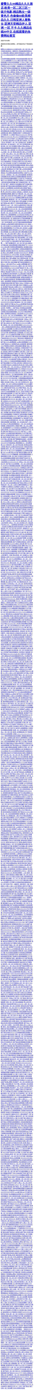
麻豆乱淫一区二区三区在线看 (19, 1059)
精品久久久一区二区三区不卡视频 (11, 380)
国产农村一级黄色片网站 (15, 1306)
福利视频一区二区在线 (17, 422)
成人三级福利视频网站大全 (18, 517)
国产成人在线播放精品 (15, 1108)
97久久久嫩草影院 (8, 1285)
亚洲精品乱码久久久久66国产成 (14, 802)
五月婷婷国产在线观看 (17, 665)
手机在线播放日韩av (10, 604)
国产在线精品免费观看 (17, 905)
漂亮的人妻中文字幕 (23, 886)
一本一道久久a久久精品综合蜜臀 (14, 1342)
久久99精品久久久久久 (8, 89)
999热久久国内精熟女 (12, 1112)
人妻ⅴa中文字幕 (9, 336)
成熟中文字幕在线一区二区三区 (22, 194)
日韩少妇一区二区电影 (8, 150)
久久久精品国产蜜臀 (19, 538)
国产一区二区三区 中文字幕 (16, 1156)
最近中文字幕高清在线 (14, 753)
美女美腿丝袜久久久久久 (24, 123)
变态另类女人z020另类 (19, 561)
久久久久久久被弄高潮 (25, 604)
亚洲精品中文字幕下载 (14, 169)
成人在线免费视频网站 (25, 1129)
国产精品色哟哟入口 (25, 966)
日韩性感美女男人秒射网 (19, 1209)
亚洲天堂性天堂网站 (16, 127)
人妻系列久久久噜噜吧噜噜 (11, 1110)
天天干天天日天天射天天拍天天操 (21, 973)
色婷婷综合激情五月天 (18, 975)
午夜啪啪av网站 (11, 1274)
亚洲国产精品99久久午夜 (11, 911)
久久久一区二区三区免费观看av (13, 315)
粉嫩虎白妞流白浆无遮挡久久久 (14, 386)
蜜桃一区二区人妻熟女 (8, 72)
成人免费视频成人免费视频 (9, 355)
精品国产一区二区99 (16, 1087)
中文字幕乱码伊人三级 (10, 1118)
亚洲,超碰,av (10, 408)
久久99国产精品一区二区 (24, 388)
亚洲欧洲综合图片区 (23, 844)
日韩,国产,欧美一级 (13, 100)
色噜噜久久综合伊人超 (14, 1211)
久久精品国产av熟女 (24, 648)
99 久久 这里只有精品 (23, 391)
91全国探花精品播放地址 (14, 433)
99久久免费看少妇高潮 (11, 994)
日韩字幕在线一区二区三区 (11, 987)
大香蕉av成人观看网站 (20, 441)
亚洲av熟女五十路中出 (16, 289)
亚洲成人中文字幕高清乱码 (21, 819)
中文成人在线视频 (25, 156)
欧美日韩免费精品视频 (13, 277)
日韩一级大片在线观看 (24, 148)
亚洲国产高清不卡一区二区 (18, 540)
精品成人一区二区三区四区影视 (20, 144)
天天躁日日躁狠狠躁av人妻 (20, 968)
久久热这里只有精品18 (23, 150)
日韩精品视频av (17, 1236)
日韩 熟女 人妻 (27, 83)
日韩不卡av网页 (21, 1095)
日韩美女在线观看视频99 (19, 644)
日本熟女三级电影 (24, 355)
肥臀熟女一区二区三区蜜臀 (18, 1297)
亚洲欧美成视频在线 (23, 1055)
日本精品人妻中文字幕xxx (11, 671)
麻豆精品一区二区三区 (8, 1093)
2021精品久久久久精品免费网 (17, 1302)
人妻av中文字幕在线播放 (23, 816)
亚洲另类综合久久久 (20, 224)
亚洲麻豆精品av (14, 1293)
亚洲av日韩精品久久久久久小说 (14, 922)
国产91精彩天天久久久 (13, 1261)
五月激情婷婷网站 (17, 374)
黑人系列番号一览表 (18, 928)
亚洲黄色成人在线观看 (16, 332)
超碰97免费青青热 (21, 599)
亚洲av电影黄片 (19, 743)
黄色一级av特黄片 (23, 93)
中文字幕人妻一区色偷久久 (21, 481)
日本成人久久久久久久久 (19, 129)
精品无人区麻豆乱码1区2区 (16, 365)
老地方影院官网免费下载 (24, 1013)
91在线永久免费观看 (20, 427)
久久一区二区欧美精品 (8, 1070)
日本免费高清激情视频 (23, 1321)
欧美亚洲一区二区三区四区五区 (22, 650)
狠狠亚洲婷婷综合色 (16, 1124)
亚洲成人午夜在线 (19, 568)
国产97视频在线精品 (19, 542)
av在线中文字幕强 (17, 260)
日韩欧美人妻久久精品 (22, 1352)
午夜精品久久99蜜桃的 (8, 776)
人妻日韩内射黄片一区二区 (21, 1281)
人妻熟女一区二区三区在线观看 (16, 175)
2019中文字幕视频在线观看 (11, 466)
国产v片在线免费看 (21, 310)
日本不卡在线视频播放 (8, 391)
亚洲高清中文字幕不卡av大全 (15, 1365)
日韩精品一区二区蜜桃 (8, 70)
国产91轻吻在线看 (24, 401)
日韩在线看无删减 (21, 203)
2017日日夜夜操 (23, 757)
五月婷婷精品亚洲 (17, 159)
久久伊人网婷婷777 (20, 817)
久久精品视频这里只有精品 (16, 1080)
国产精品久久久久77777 (14, 1373)
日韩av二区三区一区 (19, 106)
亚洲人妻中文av (26, 291)
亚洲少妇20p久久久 (13, 707)
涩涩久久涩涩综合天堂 (15, 97)
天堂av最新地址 (21, 776)
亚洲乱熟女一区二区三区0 (9, 1008)
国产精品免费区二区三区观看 (21, 564)
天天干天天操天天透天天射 (14, 876)
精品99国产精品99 (8, 1232)
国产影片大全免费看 (26, 87)
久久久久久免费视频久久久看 (13, 680)
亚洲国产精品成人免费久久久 (12, 287)
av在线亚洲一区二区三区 (21, 157)
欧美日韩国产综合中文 (23, 458)
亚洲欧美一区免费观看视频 (9, 810)
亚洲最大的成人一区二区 (12, 515)
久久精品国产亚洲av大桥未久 (18, 359)
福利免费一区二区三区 (8, 688)
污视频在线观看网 (13, 962)
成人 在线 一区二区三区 (17, 1289)
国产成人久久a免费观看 (8, 342)
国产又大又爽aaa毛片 (12, 87)
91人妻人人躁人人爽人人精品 (22, 1074)
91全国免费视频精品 (10, 370)
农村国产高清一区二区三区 (23, 1038)
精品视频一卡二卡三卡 (13, 878)
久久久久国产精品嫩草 (11, 376)
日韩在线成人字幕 (19, 513)
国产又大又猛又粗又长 (18, 488)
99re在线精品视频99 (12, 952)
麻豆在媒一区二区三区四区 (18, 563)
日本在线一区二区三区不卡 (9, 1015)
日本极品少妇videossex (25, 1091)
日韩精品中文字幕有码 (11, 585)
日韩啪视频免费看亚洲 (25, 378)
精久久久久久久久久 (23, 1169)
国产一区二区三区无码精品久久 (11, 625)
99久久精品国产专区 (19, 1173)
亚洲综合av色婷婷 (23, 1044)
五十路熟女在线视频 (20, 1146)
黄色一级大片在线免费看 (11, 249)
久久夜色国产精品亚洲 (14, 1019)
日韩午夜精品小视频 (12, 874)
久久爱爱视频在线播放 (19, 658)
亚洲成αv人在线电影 (7, 310)
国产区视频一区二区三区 (9, 500)
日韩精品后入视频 (13, 78)
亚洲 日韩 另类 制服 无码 (14, 285)
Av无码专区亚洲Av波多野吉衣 (18, 642)
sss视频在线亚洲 (9, 327)
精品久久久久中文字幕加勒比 (19, 1221)
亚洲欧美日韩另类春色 (10, 273)
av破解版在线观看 (6, 606)
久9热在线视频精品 (13, 424)
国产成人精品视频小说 (19, 893)
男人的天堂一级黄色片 (21, 528)
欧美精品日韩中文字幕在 (21, 108)
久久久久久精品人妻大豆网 (18, 557)
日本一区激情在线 (13, 1160)
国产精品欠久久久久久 (13, 431)
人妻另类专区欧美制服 (8, 182)
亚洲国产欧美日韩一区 (17, 131)
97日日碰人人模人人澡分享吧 (23, 1068)
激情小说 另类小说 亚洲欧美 (23, 353)
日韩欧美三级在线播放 (20, 414)
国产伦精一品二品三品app (18, 850)
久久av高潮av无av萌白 (10, 114)
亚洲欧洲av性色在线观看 (16, 1190)
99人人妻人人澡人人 (23, 117)
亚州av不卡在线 (24, 321)
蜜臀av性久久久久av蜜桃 (9, 787)
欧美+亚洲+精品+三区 (16, 1021)
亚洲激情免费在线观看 (23, 279)
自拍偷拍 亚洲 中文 (12, 251)
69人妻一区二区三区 (25, 389)
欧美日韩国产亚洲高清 (19, 412)
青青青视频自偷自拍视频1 (13, 736)
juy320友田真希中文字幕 (16, 806)
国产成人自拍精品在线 (15, 720)
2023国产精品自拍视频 (14, 1327)
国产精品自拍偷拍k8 (15, 1238)
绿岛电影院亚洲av (6, 956)
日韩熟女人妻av (25, 1240)
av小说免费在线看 (26, 1245)
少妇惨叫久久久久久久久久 (10, 467)
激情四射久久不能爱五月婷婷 (12, 1312)
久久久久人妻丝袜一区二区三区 (19, 1179)
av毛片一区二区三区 (15, 760)
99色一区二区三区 (27, 774)
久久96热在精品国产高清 (17, 429)
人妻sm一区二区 (27, 397)
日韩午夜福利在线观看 (17, 1135)
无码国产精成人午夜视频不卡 (22, 1067)
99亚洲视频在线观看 (24, 941)
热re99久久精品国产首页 (19, 779)
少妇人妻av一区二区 (12, 154)
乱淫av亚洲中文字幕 (7, 1146)
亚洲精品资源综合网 (7, 504)
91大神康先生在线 (19, 796)
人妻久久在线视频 (6, 329)
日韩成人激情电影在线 (17, 758)
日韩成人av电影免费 (7, 224)
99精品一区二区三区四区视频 (12, 325)
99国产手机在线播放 (18, 1177)
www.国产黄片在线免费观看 (20, 357)
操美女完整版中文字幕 (10, 941)
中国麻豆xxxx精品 (10, 694)
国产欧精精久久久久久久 (18, 1337)
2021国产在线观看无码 (16, 477)
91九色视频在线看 (21, 1285)
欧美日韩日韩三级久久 (25, 863)
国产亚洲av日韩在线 (7, 1184)
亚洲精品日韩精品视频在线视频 (22, 281)
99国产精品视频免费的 (19, 1057)
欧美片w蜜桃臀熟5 (22, 728)
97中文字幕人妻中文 (24, 553)
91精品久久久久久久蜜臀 (15, 783)
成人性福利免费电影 (25, 1160)
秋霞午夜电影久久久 (15, 230)
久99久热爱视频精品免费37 (13, 620)
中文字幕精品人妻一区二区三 (19, 983)
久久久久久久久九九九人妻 (18, 317)
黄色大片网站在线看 (15, 781)
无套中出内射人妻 (16, 534)
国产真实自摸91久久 (21, 888)
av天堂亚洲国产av (25, 1251)
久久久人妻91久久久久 (24, 1384)
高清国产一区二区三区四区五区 (16, 142)
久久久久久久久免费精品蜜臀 (15, 197)
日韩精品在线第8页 (9, 279)
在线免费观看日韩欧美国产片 (18, 245)
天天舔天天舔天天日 (18, 161)
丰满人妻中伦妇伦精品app (21, 682)
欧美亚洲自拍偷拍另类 (10, 553)
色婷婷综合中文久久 (18, 1137)
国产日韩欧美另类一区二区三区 (19, 479)
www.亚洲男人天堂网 (11, 180)
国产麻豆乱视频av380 (17, 167)
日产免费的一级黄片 (18, 667)
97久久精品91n (8, 1226)
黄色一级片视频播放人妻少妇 (12, 1027)
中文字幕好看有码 (10, 1055)
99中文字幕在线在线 (9, 1348)
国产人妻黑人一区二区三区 (11, 521)
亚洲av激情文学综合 (18, 473)
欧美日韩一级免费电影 (21, 1101)
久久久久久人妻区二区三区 (18, 266)
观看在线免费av (13, 669)
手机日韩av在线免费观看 (15, 713)
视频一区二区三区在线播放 (9, 1011)
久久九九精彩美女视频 (13, 334)
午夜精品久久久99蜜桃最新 (9, 1000)
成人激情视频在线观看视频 (9, 1076)
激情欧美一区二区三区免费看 (18, 199)
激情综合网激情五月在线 (9, 235)
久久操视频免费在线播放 (22, 1032)
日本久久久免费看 (21, 494)
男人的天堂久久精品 (9, 192)
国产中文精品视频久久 (25, 793)
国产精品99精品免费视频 (14, 186)
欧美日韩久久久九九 (15, 612)
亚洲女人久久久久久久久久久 (16, 989)
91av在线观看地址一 (11, 1228)
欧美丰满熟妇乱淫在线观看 (23, 207)
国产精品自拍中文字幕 (23, 1276)
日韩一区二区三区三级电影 (23, 1266)
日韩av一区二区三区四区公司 (19, 382)
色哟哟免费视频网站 (16, 247)
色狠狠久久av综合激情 (25, 180)
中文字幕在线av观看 (25, 880)
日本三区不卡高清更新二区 (11, 711)
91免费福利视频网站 (13, 1245)
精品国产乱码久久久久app (14, 272)
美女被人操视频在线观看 (12, 296)
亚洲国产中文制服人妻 (23, 102)
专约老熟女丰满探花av (20, 606)
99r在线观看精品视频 (12, 505)
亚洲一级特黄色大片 (16, 836)
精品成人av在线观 (20, 930)
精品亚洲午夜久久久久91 (9, 64)
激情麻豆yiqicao (8, 903)
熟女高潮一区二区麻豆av (21, 555)
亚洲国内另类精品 (10, 313)
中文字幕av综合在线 (16, 861)
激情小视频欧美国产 (15, 133)
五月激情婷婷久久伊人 (17, 530)
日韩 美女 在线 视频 (10, 262)
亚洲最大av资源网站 (7, 865)
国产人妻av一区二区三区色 (22, 233)
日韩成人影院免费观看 (11, 1382)
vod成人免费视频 (21, 264)
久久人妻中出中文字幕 (21, 121)
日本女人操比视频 (14, 840)
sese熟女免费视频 (22, 342)
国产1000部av (22, 370)
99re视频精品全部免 (22, 125)
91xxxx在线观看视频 (13, 291)
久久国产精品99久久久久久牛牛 (19, 1377)
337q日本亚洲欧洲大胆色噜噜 (22, 808)
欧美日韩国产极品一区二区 (18, 91)
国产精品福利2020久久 (16, 977)
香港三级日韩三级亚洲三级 (18, 595)
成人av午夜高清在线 (16, 319)
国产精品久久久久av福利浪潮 (17, 1204)
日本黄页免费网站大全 (16, 749)
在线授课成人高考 (8, 1145)
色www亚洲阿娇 (21, 304)
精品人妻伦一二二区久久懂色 (21, 1148)
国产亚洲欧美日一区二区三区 (15, 243)
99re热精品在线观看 (17, 637)
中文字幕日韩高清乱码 (17, 639)
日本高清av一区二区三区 (15, 583)
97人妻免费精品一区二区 (19, 559)
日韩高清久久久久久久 (21, 593)
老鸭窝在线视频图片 (25, 855)
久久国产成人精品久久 (20, 393)
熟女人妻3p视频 (21, 201)
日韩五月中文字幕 (25, 572)
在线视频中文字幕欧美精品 (20, 298)
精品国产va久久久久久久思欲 (10, 576)
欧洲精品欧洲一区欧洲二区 (18, 631)
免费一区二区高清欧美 (20, 730)
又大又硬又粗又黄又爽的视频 (18, 232)
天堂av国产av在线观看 (14, 722)
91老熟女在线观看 (17, 384)
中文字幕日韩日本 (11, 1350)
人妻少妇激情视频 (6, 513)
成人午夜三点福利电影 (8, 869)
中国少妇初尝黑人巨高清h (24, 460)
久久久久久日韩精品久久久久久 (20, 492)
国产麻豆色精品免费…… (24, 70)
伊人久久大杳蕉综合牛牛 (21, 136)
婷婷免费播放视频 (25, 454)
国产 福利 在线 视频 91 (17, 1139)
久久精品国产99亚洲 (24, 273)
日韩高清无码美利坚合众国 (20, 1344)
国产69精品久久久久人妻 (11, 321)
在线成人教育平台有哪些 (19, 275)
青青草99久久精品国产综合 (14, 614)
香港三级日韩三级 (18, 152)
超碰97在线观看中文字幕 (22, 1253)
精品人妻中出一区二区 (16, 270)
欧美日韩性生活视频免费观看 (16, 176)
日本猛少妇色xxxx (13, 764)
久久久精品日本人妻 (19, 211)
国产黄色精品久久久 (24, 114)
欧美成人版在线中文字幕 (11, 140)
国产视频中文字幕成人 (20, 74)
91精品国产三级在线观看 (11, 498)
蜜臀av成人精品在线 (14, 918)
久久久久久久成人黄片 (14, 1243)
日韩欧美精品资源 (6, 283)
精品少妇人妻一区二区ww (14, 171)
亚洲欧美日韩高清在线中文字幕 (17, 526)
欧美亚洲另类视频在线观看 (16, 165)
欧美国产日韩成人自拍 (23, 509)
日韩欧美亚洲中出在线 (11, 1251)
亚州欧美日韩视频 (6, 85)
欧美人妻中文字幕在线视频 (13, 83)
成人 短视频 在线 (6, 412)
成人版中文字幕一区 (12, 582)
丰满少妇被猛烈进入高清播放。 (13, 1329)
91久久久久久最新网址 (10, 551)
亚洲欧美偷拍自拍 (20, 1048)
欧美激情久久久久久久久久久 (16, 1291)
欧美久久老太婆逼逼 (15, 1141)
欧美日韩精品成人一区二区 (23, 867)
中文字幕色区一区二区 (23, 1093)
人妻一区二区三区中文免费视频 (20, 1367)
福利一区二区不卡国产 (8, 589)
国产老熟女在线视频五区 (12, 68)
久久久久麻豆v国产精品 (19, 60)
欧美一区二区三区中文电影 (23, 511)
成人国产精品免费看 (7, 817)
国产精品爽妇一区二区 (21, 903)
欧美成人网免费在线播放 (23, 327)
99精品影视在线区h (18, 932)
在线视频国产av (18, 418)
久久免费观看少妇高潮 (11, 188)
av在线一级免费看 (11, 549)
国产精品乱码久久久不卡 (11, 709)
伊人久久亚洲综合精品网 (17, 751)
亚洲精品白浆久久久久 (8, 399)
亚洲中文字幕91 (21, 1219)
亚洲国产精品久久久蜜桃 (18, 300)
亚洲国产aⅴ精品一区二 (21, 486)
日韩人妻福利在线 (10, 909)
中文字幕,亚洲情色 (12, 1010)
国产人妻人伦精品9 (19, 85)
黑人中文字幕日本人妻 (13, 698)
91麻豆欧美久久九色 (7, 926)
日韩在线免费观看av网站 (18, 1318)
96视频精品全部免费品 (19, 330)
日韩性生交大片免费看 (22, 1205)
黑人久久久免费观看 (15, 450)
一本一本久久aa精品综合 (18, 205)
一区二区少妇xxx (15, 367)
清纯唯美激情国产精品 (10, 793)
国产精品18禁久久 (17, 195)
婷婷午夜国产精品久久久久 (11, 437)
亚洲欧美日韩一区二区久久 (11, 1078)
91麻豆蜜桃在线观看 (16, 618)
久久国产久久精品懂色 (19, 163)
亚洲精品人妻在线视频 (16, 490)
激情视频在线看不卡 (13, 369)
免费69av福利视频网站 (10, 679)
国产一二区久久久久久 (23, 1247)
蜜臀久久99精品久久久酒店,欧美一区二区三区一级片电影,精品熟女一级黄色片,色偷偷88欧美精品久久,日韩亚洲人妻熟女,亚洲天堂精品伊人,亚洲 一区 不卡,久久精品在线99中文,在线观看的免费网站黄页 (17, 19)
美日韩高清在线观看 (7, 407)
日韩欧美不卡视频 (26, 437)
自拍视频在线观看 (14, 519)
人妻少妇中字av (11, 264)
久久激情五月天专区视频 (18, 471)
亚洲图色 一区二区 (13, 1375)
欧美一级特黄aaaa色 (14, 410)
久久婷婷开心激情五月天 (11, 1114)
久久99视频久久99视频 (25, 1350)
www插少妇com (11, 452)
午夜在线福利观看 (21, 59)
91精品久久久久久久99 (10, 401)
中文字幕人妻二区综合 (20, 228)
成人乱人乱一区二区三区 (12, 755)
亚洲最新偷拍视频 (15, 939)
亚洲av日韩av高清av (23, 146)
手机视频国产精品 (13, 1200)
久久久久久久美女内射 (24, 340)
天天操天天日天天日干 (21, 253)
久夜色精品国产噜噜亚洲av (11, 935)
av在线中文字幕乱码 (22, 827)
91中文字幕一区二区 (9, 772)
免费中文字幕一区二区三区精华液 (16, 536)
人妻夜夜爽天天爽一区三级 (20, 1181)
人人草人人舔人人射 (25, 62)
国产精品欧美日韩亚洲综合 (21, 1046)
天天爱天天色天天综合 (20, 329)
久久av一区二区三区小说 (22, 1184)
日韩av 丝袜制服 (6, 1131)
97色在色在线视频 (13, 62)
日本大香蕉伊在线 (22, 258)
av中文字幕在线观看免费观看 (22, 222)
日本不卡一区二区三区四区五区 (14, 1198)
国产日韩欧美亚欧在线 (14, 469)
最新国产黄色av (6, 975)
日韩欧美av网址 (19, 566)
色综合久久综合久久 (9, 1384)
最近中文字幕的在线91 (8, 1247)
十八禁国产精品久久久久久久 (18, 135)
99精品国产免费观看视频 (15, 663)
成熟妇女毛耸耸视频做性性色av (14, 656)
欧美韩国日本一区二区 (16, 420)
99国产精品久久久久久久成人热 (16, 532)
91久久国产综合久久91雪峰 (12, 1152)
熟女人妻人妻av (19, 407)
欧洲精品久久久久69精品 (14, 1339)
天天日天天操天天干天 (16, 372)
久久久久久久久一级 (12, 572)
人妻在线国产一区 (25, 1114)
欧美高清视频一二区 (19, 873)
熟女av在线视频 (15, 1158)
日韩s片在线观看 (22, 787)
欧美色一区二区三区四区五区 (12, 964)
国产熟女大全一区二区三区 (18, 981)
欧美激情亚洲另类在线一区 (18, 1234)
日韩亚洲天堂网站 (23, 1278)
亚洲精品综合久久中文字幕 (17, 838)
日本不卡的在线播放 (18, 641)
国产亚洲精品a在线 (15, 545)
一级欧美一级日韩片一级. (21, 884)
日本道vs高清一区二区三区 (15, 661)
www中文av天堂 (6, 857)
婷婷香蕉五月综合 (19, 292)
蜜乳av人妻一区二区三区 (22, 990)
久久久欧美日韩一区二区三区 (19, 226)
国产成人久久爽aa (21, 741)
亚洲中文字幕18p (10, 304)
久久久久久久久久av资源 (17, 76)
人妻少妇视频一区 (25, 1200)
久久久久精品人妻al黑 (17, 544)
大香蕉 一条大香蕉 (13, 1025)
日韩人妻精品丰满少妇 (8, 509)
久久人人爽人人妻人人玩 (21, 1061)
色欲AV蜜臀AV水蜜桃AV (12, 699)
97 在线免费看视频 (17, 895)
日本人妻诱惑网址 (11, 1127)
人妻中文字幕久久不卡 (8, 125)
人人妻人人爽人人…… (23, 1099)
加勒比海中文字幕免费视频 (21, 218)
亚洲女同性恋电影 (8, 237)
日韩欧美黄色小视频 (12, 426)
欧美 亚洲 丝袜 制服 (25, 587)
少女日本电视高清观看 (19, 95)
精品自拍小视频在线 (21, 336)
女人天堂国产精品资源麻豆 (9, 652)
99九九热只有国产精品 (23, 403)
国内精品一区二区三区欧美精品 (20, 789)
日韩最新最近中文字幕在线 (11, 1272)
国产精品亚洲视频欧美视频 (17, 621)
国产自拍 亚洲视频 (7, 211)
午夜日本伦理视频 (20, 408)
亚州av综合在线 (17, 739)
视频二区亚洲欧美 (7, 1084)
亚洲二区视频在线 (18, 732)
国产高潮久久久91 (10, 1013)
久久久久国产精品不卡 (18, 268)
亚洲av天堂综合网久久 (24, 943)
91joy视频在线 (10, 816)
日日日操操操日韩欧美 (16, 951)
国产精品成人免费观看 (24, 772)
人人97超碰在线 (15, 949)
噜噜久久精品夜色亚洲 (24, 502)
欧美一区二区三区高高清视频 (15, 448)
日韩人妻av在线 (6, 195)
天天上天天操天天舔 (20, 1217)
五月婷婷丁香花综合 (16, 724)
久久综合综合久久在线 (13, 79)
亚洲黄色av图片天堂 (7, 1036)
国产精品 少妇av (18, 283)
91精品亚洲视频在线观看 (18, 361)
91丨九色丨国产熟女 (25, 1010)
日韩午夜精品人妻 (22, 701)
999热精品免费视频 (25, 952)
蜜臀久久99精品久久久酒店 (9, 587)
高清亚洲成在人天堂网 (10, 1129)
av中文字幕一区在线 (18, 254)
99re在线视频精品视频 (19, 216)
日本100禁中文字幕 (22, 89)
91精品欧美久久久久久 (16, 98)
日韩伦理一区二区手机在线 (14, 445)
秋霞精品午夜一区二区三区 (9, 389)
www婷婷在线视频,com (8, 102)
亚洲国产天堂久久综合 (23, 119)
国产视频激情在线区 (19, 439)
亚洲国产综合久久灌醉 (11, 1089)
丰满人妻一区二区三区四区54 (15, 1314)
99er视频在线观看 (24, 116)
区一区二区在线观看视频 (24, 209)
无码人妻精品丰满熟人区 (21, 220)
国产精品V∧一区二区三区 (15, 1164)
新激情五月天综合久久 (23, 1049)
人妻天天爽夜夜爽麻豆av (21, 485)
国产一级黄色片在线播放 (14, 184)
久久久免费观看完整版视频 (16, 608)
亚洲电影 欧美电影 (27, 68)
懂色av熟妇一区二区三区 (22, 892)
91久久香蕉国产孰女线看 (11, 81)
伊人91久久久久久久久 (17, 104)
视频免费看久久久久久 (8, 209)
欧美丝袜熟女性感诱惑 (14, 306)
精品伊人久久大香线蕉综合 (17, 660)
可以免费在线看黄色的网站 (14, 173)
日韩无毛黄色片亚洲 (18, 859)
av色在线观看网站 (9, 741)
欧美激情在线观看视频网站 (9, 1162)
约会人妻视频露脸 (10, 214)
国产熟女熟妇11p (24, 715)
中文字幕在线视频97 (19, 821)
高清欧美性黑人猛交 (23, 64)
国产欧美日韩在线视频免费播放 (22, 507)
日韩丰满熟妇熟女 (11, 863)
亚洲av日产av (20, 72)
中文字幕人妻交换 (16, 363)
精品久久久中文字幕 (12, 156)
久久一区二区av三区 (12, 966)
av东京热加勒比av (26, 410)
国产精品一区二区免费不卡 (21, 1186)
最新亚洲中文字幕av (19, 110)
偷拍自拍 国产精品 (27, 1006)
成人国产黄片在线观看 (16, 1304)
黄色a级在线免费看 (12, 855)
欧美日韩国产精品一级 (20, 597)
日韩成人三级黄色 (26, 100)
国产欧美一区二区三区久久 (16, 703)
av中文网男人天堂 (16, 785)
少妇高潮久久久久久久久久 (9, 462)
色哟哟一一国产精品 (12, 308)
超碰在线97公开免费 (12, 256)
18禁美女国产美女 (9, 388)
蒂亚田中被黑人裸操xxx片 (17, 1287)
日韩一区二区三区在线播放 (14, 1002)
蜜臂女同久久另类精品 (13, 348)
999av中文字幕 (16, 857)
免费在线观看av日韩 (18, 646)
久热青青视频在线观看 (8, 59)
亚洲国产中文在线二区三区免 (18, 947)
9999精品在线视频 (25, 308)
